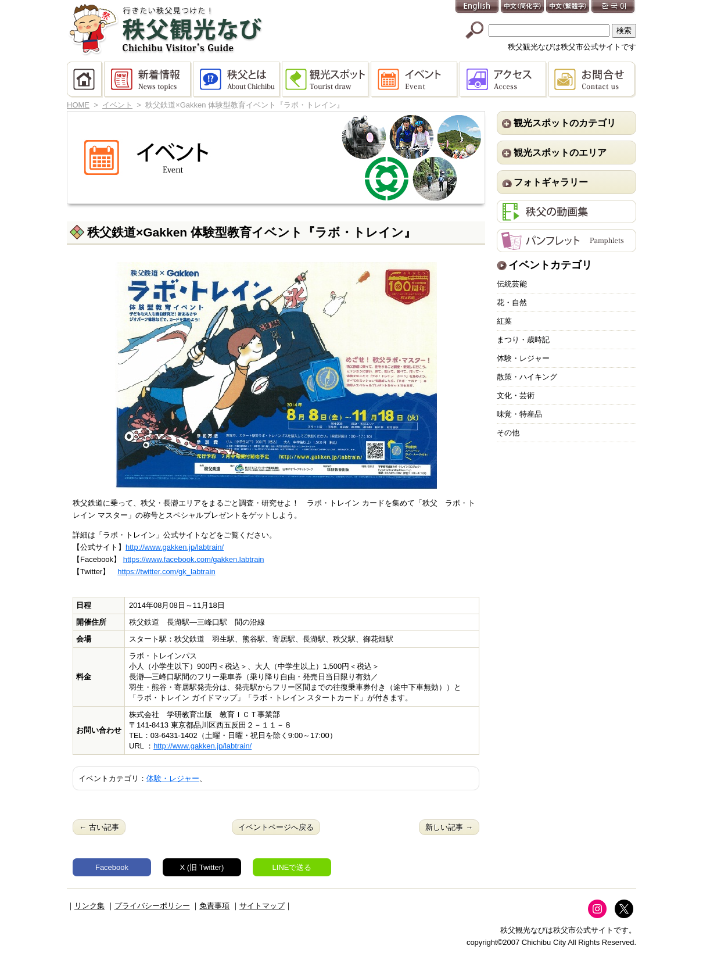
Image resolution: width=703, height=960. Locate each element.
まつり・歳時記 (523, 339)
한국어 (613, 7)
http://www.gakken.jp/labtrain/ (174, 547)
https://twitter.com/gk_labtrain (166, 571)
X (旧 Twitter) (202, 867)
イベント (415, 80)
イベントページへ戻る (276, 827)
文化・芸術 (516, 395)
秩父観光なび (165, 29)
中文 (523, 7)
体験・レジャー (172, 778)
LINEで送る (292, 867)
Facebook (111, 867)
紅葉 (504, 321)
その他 (508, 432)
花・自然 (512, 302)
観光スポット (326, 80)
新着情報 (148, 80)
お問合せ (592, 80)
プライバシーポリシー (152, 905)
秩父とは (237, 80)
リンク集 (89, 905)
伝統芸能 (512, 284)
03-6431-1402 (174, 735)
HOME (85, 80)
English (477, 7)
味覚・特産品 (519, 414)
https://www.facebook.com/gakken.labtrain (193, 559)
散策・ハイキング (527, 376)
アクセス (504, 80)
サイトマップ (262, 905)
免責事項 (214, 905)
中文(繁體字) (568, 7)
